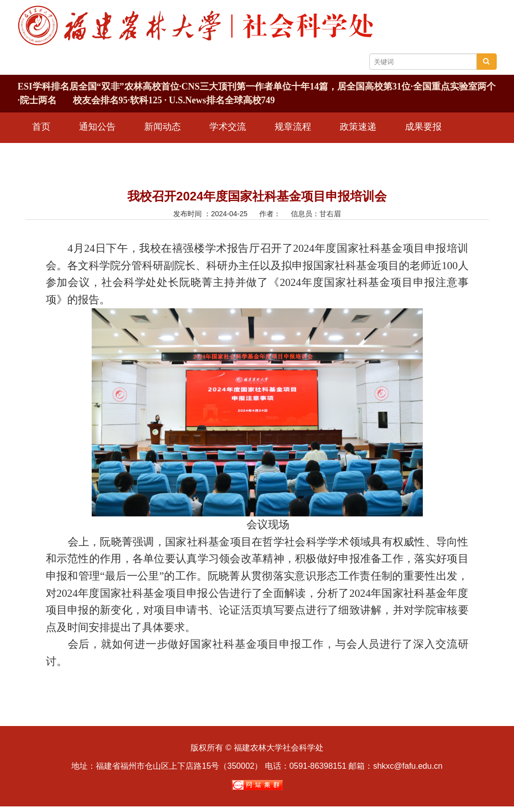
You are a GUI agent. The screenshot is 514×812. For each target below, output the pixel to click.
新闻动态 (162, 127)
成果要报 (423, 127)
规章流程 (293, 127)
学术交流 (227, 127)
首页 (41, 127)
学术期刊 (50, 155)
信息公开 (115, 155)
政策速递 (358, 127)
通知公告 (97, 127)
